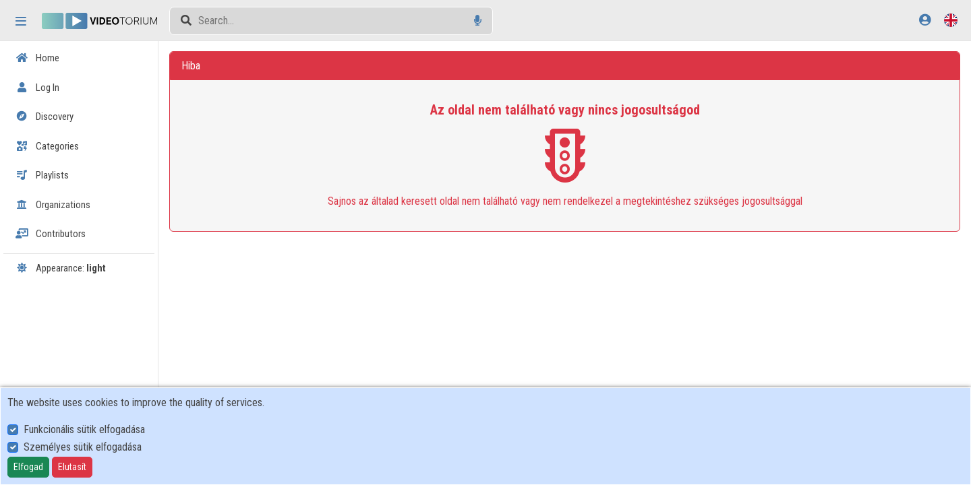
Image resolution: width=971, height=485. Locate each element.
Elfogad (28, 466)
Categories (47, 146)
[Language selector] (951, 20)
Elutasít (72, 466)
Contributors (51, 234)
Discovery (44, 116)
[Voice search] (477, 20)
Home (37, 58)
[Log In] (925, 20)
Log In (37, 88)
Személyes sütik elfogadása (83, 447)
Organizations (53, 205)
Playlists (42, 175)
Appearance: (61, 268)
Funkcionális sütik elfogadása (84, 429)
